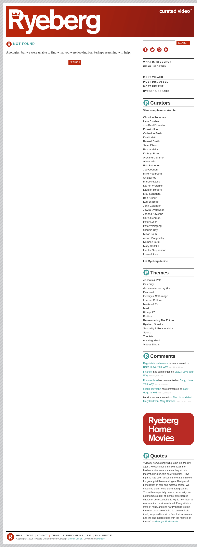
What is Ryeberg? (157, 61)
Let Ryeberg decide (155, 261)
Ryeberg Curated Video (96, 21)
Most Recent (153, 86)
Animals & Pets (152, 280)
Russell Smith (151, 141)
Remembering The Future (158, 320)
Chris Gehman (151, 217)
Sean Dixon (150, 145)
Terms (55, 535)
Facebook (146, 49)
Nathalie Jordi (151, 241)
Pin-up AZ (149, 312)
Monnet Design (75, 538)
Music (146, 308)
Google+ (160, 49)
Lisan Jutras (150, 254)
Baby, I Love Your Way (155, 367)
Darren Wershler (153, 185)
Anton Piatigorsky (153, 238)
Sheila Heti (149, 177)
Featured (148, 292)
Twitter (153, 49)
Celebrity (148, 284)
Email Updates (154, 66)
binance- (148, 371)
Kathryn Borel (151, 153)
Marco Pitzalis (151, 181)
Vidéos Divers (151, 344)
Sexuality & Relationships (158, 328)
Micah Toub (150, 234)
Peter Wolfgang (152, 225)
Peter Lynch (150, 221)
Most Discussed (156, 81)
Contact (42, 535)
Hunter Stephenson (154, 250)
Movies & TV (150, 304)
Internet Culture (152, 300)
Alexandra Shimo (153, 157)
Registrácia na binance (155, 363)
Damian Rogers (152, 189)
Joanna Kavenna (153, 213)
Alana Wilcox (151, 161)
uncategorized (151, 340)
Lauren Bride (151, 201)
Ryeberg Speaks (156, 91)
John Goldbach (152, 205)
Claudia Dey (150, 229)
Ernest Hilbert (151, 129)
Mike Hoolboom (152, 173)
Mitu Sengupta (151, 193)
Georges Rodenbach (166, 521)
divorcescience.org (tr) (156, 288)
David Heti (149, 137)
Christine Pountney (154, 117)
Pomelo (101, 538)
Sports (147, 332)
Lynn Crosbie (151, 121)
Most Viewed (153, 77)
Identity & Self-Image (155, 296)
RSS (166, 49)
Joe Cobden (150, 169)
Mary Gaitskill (151, 246)
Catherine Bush (152, 133)
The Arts (148, 336)
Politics (147, 316)
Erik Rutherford (152, 165)
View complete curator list (159, 110)
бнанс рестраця (152, 389)
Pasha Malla (150, 149)
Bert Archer (150, 197)
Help (19, 535)
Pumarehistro (150, 380)
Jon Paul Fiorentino (154, 125)
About (29, 535)
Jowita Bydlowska (153, 209)
